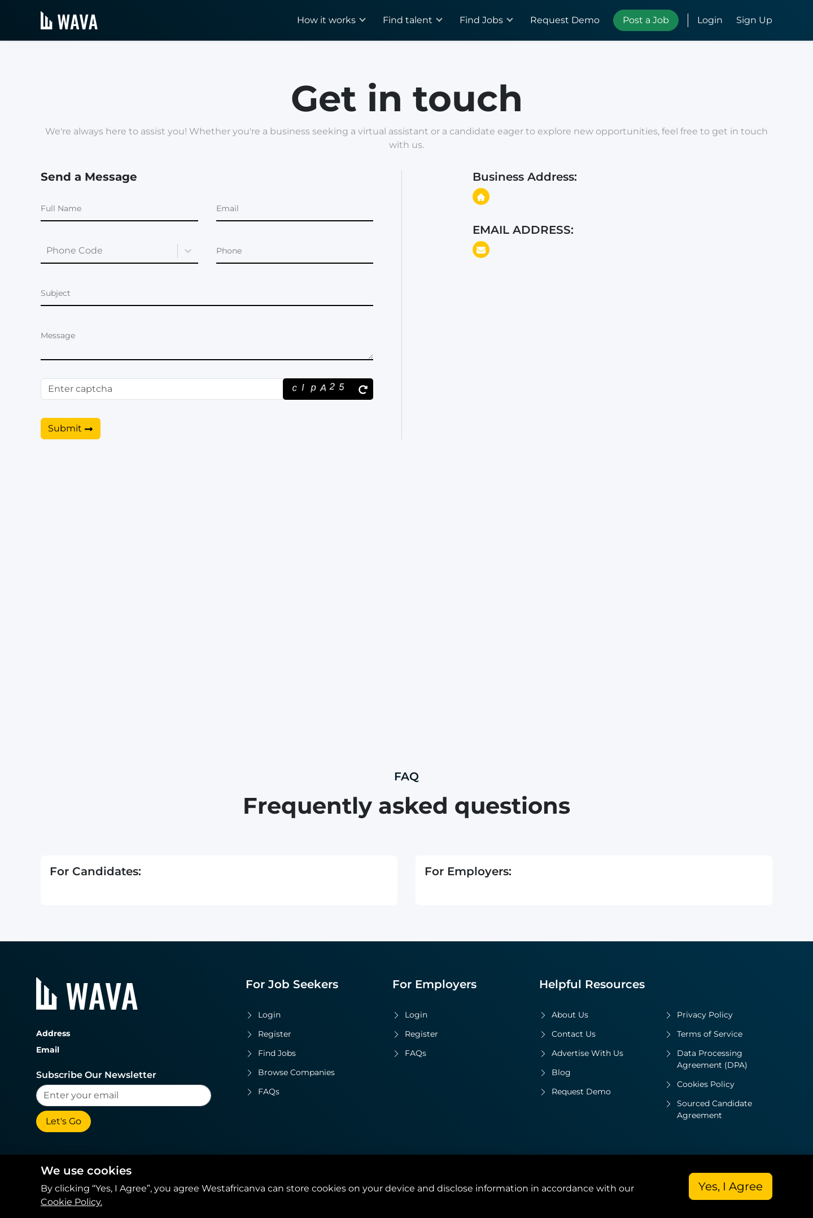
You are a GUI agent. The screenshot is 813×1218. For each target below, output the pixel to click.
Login (710, 20)
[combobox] (47, 250)
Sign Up (754, 20)
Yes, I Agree (730, 1186)
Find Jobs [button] (481, 20)
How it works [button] (326, 20)
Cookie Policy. (71, 1202)
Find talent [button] (407, 20)
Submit (70, 428)
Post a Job (646, 20)
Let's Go (63, 1121)
